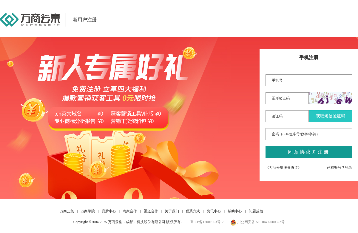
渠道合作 (151, 211)
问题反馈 (256, 211)
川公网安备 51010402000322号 (257, 222)
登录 (348, 167)
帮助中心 (235, 211)
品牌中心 (109, 211)
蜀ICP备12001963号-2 (207, 222)
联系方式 (193, 211)
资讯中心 (214, 211)
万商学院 (88, 211)
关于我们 (172, 211)
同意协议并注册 (309, 151)
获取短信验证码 (330, 116)
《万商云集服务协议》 (283, 167)
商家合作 (130, 211)
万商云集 (67, 211)
